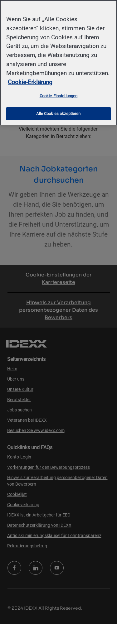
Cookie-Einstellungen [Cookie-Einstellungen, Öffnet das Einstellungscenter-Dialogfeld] (59, 96)
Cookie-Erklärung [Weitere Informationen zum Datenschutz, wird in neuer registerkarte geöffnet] (30, 82)
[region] (58, 62)
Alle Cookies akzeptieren (58, 113)
